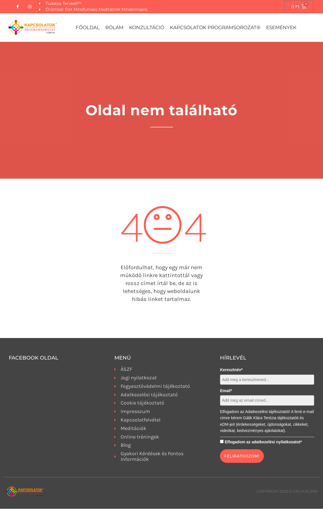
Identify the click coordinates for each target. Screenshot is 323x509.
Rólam (114, 28)
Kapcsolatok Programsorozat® (215, 28)
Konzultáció (146, 28)
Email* (226, 391)
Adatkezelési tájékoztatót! (267, 412)
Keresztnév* (231, 370)
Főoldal (88, 28)
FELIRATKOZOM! (242, 456)
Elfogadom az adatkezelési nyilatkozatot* (263, 442)
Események (281, 28)
